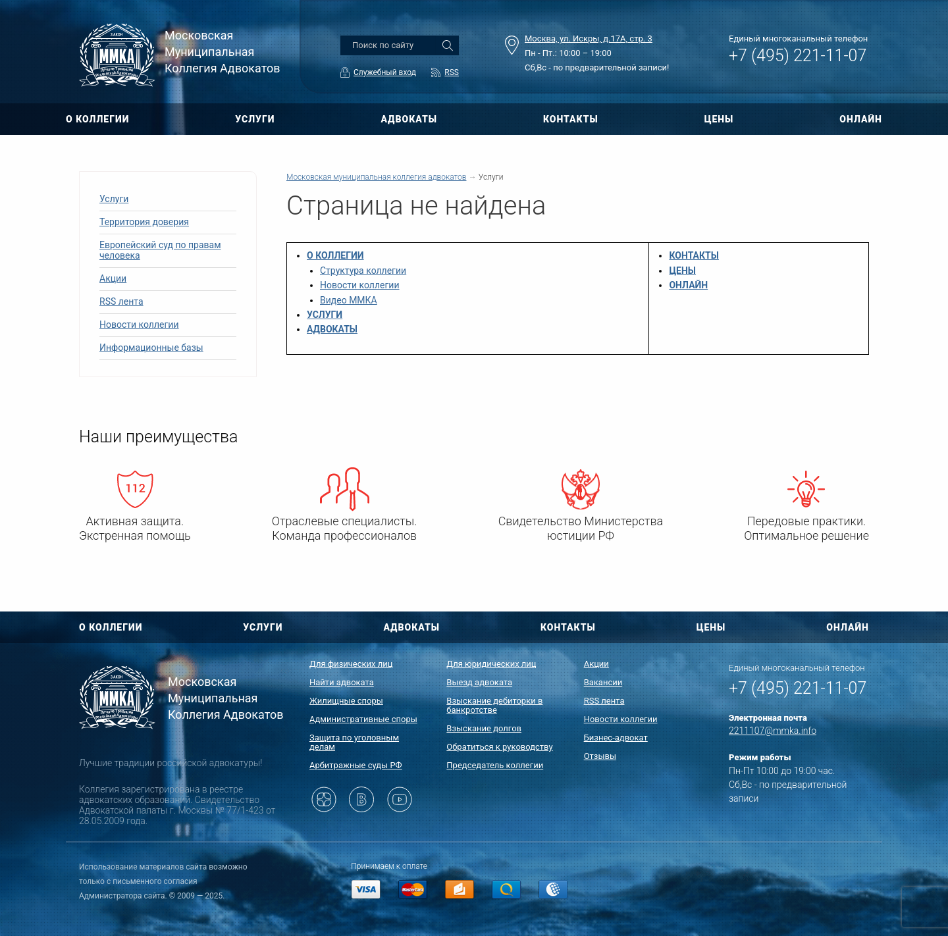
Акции (112, 278)
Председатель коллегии (494, 765)
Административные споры (363, 719)
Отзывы (600, 756)
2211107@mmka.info (772, 730)
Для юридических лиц (491, 664)
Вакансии (603, 682)
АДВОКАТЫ (409, 119)
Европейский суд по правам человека (160, 250)
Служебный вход (385, 72)
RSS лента (121, 301)
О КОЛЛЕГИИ (97, 119)
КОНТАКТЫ (570, 119)
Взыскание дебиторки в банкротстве (494, 705)
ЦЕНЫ (719, 119)
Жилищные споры (346, 701)
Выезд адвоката (479, 682)
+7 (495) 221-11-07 (797, 55)
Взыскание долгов (483, 728)
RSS (451, 72)
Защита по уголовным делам (354, 742)
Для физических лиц (351, 664)
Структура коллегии (363, 270)
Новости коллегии (139, 324)
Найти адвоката (341, 682)
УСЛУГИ (255, 119)
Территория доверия (144, 222)
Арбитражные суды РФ (355, 765)
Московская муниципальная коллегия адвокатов (376, 177)
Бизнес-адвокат (616, 737)
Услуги (113, 199)
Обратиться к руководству (499, 747)
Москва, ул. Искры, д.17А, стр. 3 (588, 38)
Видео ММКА (348, 300)
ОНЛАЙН (860, 119)
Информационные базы (151, 347)
